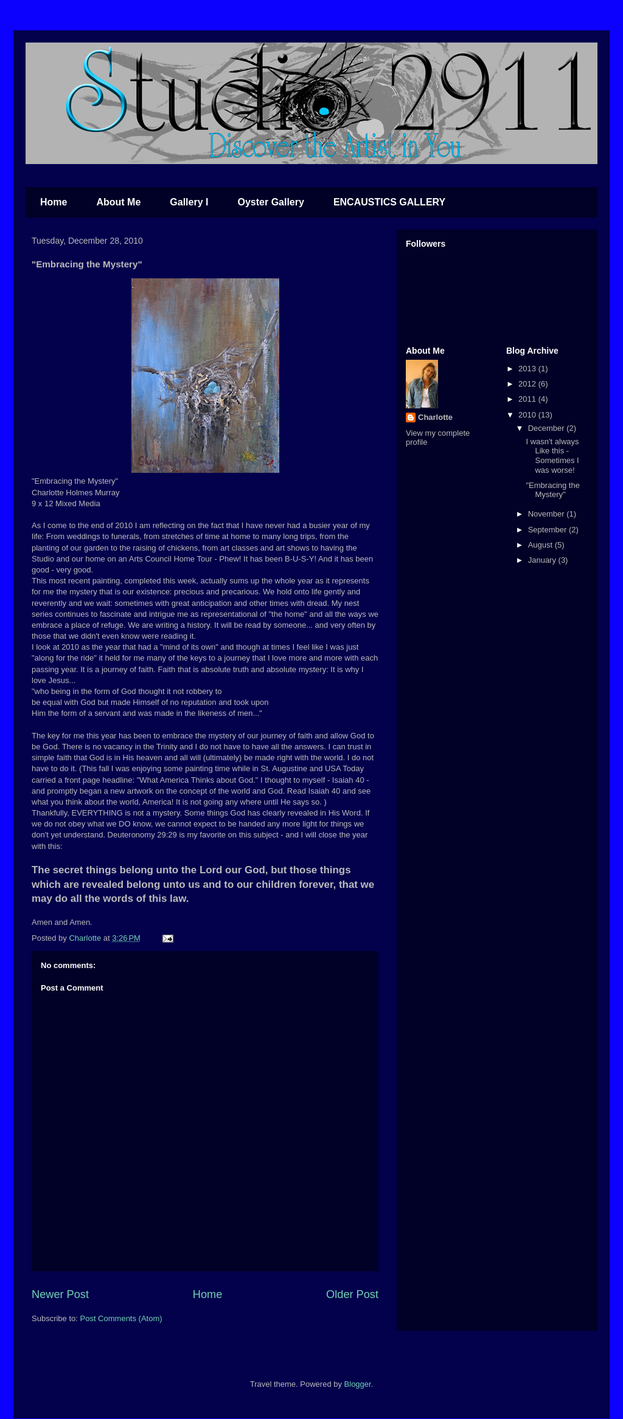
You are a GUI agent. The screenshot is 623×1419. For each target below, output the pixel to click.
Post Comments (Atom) (121, 1318)
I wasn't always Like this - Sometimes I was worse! (552, 456)
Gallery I (189, 202)
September (548, 529)
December (547, 428)
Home (53, 202)
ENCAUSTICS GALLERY (389, 202)
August (541, 544)
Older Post (352, 1294)
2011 (528, 399)
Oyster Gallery (270, 202)
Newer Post (60, 1294)
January (543, 560)
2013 (528, 368)
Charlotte (435, 417)
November (547, 513)
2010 (528, 414)
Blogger (357, 1384)
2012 (528, 383)
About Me (118, 202)
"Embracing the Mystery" (552, 490)
